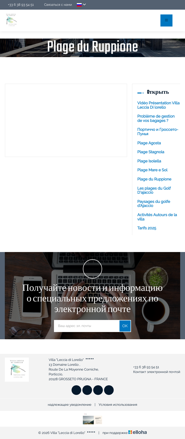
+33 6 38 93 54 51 (143, 367)
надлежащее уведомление (69, 405)
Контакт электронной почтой (154, 372)
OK (125, 326)
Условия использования (118, 405)
